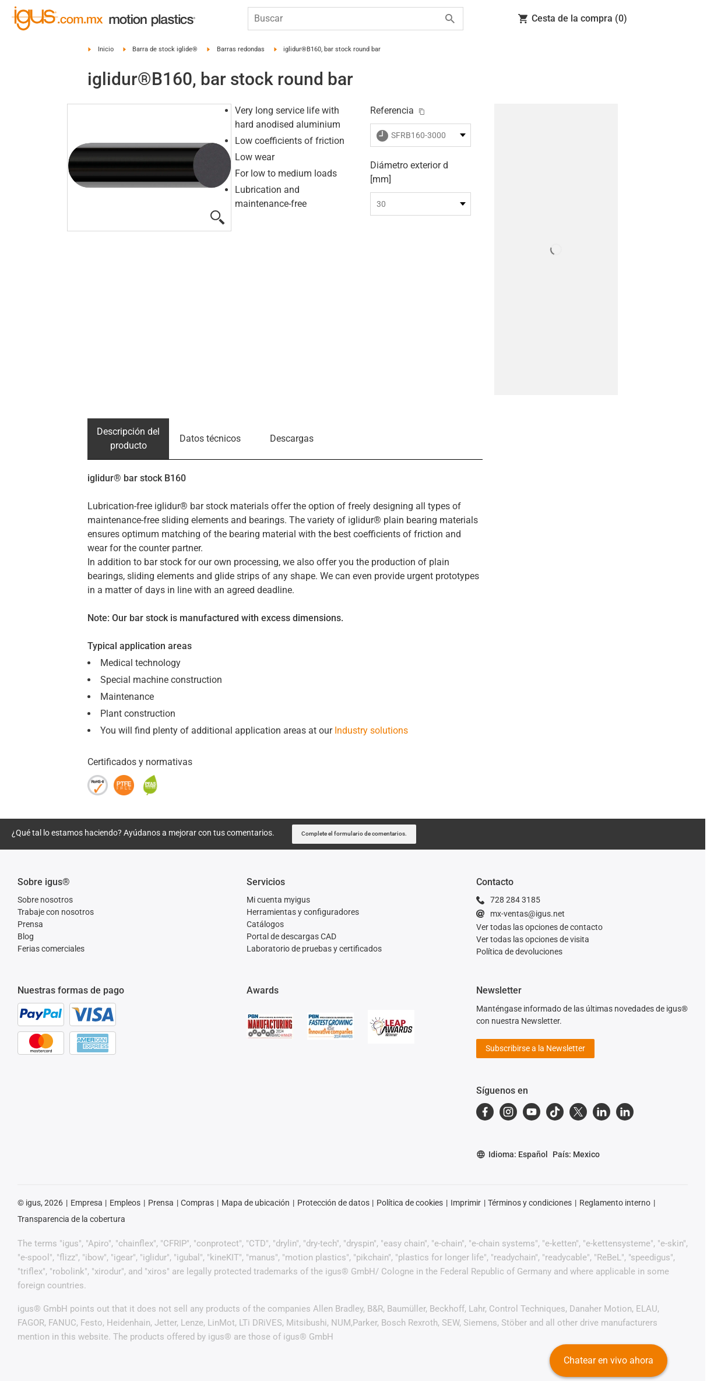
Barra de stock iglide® (165, 49)
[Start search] (450, 19)
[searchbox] (346, 19)
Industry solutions (371, 730)
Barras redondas (241, 49)
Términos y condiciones (530, 1202)
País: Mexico (576, 1154)
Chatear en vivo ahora (608, 1360)
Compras (197, 1202)
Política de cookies (410, 1202)
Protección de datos (333, 1202)
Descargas (292, 438)
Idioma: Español (512, 1155)
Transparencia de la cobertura (71, 1219)
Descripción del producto (128, 438)
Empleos (125, 1202)
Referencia (392, 110)
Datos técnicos (210, 438)
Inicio (106, 49)
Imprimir (466, 1202)
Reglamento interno (614, 1202)
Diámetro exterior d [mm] (409, 172)
